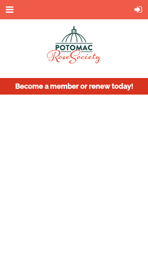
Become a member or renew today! (74, 86)
